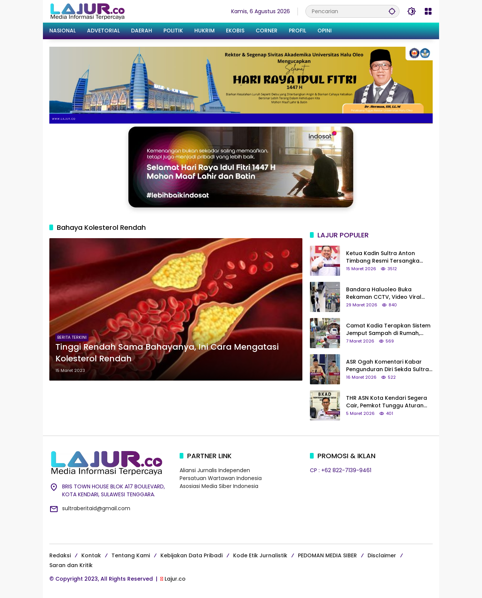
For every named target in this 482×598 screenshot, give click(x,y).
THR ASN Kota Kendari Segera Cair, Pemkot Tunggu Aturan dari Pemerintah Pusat (386, 402)
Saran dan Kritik (71, 565)
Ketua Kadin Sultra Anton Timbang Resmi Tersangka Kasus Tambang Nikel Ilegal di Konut (387, 257)
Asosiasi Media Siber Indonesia (219, 486)
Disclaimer (382, 555)
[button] (392, 11)
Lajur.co (175, 579)
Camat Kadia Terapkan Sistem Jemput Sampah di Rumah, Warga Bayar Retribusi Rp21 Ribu (388, 329)
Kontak (91, 555)
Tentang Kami (130, 555)
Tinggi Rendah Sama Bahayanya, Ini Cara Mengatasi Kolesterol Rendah (167, 352)
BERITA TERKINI (72, 337)
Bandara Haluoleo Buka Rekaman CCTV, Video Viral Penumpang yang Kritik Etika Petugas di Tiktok (385, 293)
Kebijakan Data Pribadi (191, 555)
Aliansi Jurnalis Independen (215, 470)
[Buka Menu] (428, 11)
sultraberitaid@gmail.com (96, 508)
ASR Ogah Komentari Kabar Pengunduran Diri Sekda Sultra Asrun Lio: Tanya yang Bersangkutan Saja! (387, 365)
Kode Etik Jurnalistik (260, 555)
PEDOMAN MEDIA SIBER (327, 555)
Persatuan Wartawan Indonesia (221, 478)
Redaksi (60, 555)
